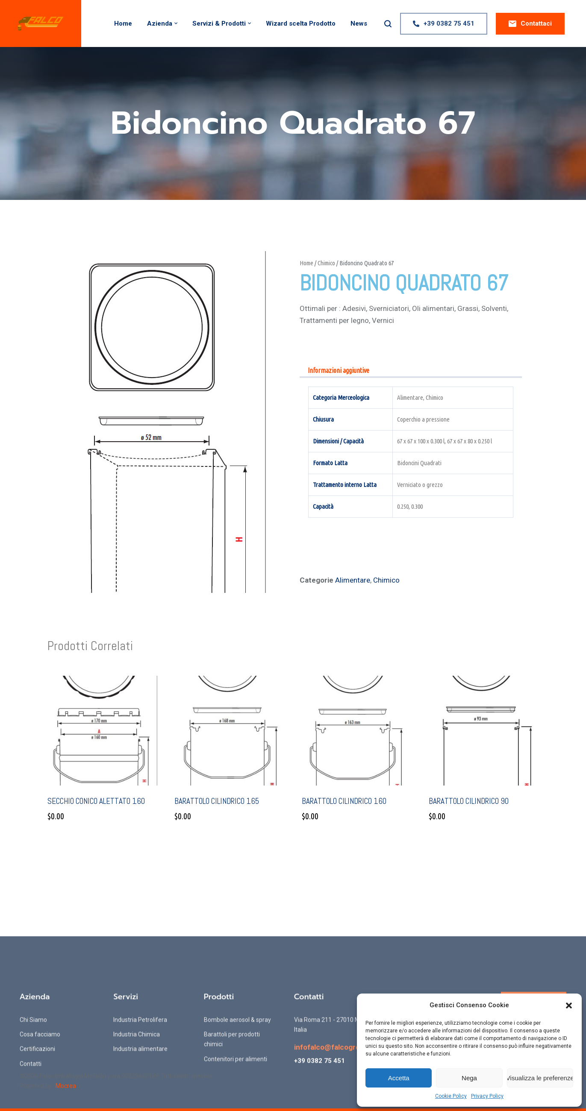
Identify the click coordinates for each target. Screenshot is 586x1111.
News (358, 23)
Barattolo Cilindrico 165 (216, 801)
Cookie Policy (451, 1096)
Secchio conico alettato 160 (96, 801)
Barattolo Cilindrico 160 (344, 801)
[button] (569, 1005)
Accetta (398, 1078)
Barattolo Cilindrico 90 (469, 801)
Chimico (326, 263)
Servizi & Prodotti (219, 23)
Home (123, 23)
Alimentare (352, 580)
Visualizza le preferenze (540, 1078)
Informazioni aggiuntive (338, 370)
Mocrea (66, 1085)
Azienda (159, 23)
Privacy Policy (487, 1096)
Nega (469, 1078)
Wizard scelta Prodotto (301, 23)
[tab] (338, 371)
